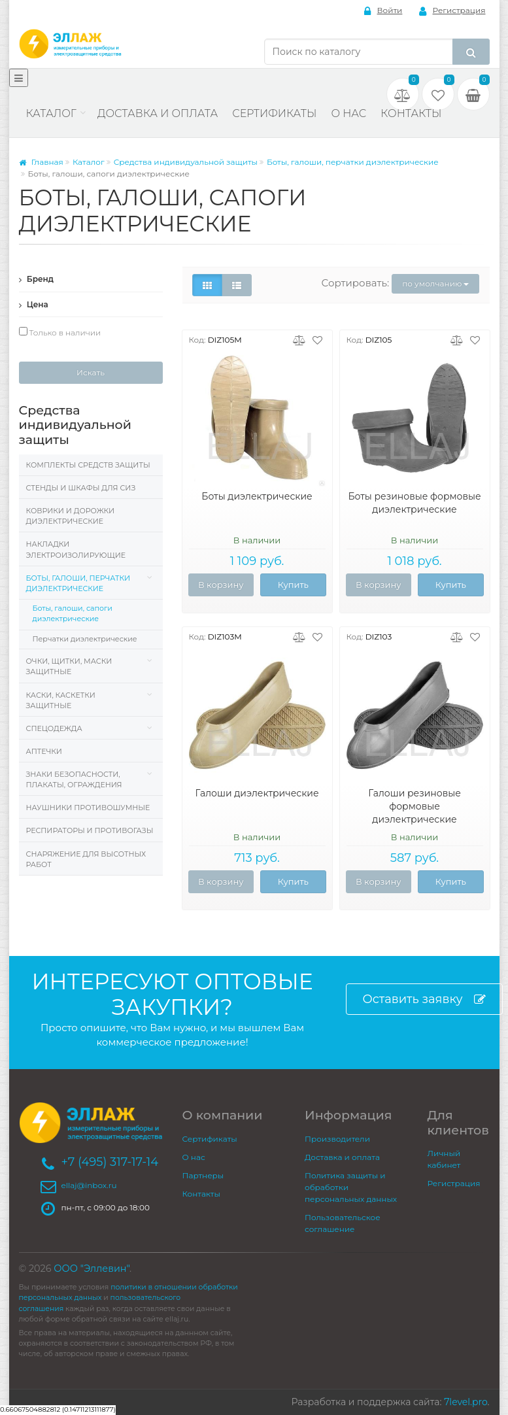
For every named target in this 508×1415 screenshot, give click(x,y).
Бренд (36, 279)
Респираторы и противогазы (90, 830)
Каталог (51, 113)
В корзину (221, 584)
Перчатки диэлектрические (85, 638)
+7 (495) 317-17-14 (110, 1162)
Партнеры (203, 1175)
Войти (383, 10)
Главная (41, 162)
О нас (348, 113)
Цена (33, 304)
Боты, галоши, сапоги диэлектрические (72, 613)
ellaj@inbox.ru (89, 1185)
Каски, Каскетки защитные (60, 700)
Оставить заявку (424, 999)
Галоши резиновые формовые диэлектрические (414, 806)
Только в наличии (60, 332)
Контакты (411, 113)
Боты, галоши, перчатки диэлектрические (353, 162)
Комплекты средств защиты (88, 464)
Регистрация (452, 10)
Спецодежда (54, 728)
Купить (293, 584)
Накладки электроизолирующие (76, 549)
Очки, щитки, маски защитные (69, 666)
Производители (337, 1139)
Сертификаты (274, 113)
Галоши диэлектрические (256, 793)
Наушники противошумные (88, 807)
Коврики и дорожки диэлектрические (70, 516)
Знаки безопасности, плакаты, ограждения (74, 779)
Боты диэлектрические (256, 496)
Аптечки (44, 751)
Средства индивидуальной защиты (186, 162)
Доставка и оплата (157, 113)
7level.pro (465, 1402)
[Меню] (18, 78)
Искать (90, 372)
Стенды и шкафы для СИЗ (81, 487)
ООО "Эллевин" (91, 1268)
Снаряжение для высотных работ (86, 859)
